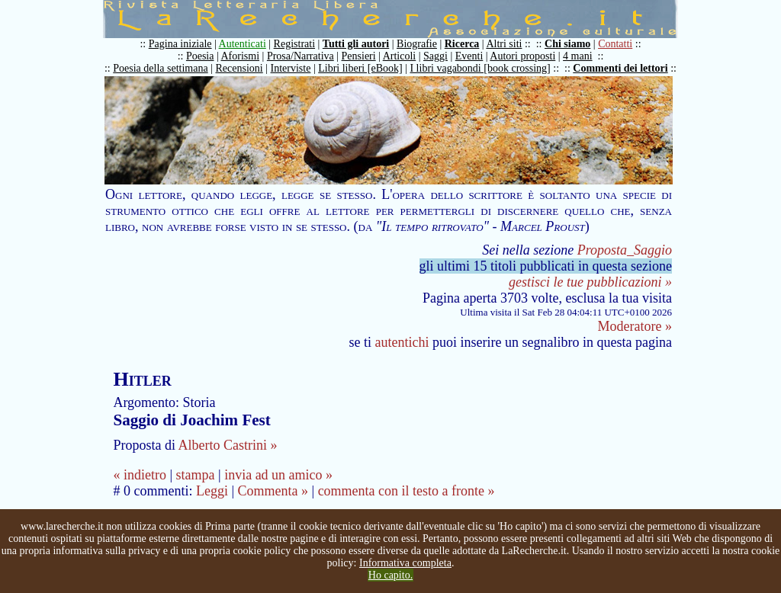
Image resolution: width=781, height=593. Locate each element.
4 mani (578, 56)
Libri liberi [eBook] (360, 68)
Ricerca (462, 44)
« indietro (139, 474)
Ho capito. (390, 575)
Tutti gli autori (356, 44)
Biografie (417, 44)
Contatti (615, 44)
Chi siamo (567, 44)
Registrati (294, 44)
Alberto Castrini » (227, 445)
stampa (195, 474)
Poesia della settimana (160, 68)
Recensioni (239, 68)
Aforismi (240, 56)
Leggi (212, 490)
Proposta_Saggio (624, 250)
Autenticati (242, 44)
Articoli (399, 56)
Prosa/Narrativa (300, 56)
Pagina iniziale (180, 44)
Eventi (469, 56)
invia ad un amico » (278, 474)
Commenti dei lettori (620, 68)
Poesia (200, 56)
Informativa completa (405, 563)
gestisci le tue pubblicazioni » (590, 282)
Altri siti (504, 44)
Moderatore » (635, 326)
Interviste (291, 68)
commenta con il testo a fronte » (406, 490)
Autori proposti (522, 56)
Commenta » (273, 490)
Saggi (435, 56)
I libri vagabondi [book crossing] (480, 68)
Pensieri (359, 56)
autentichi (402, 342)
